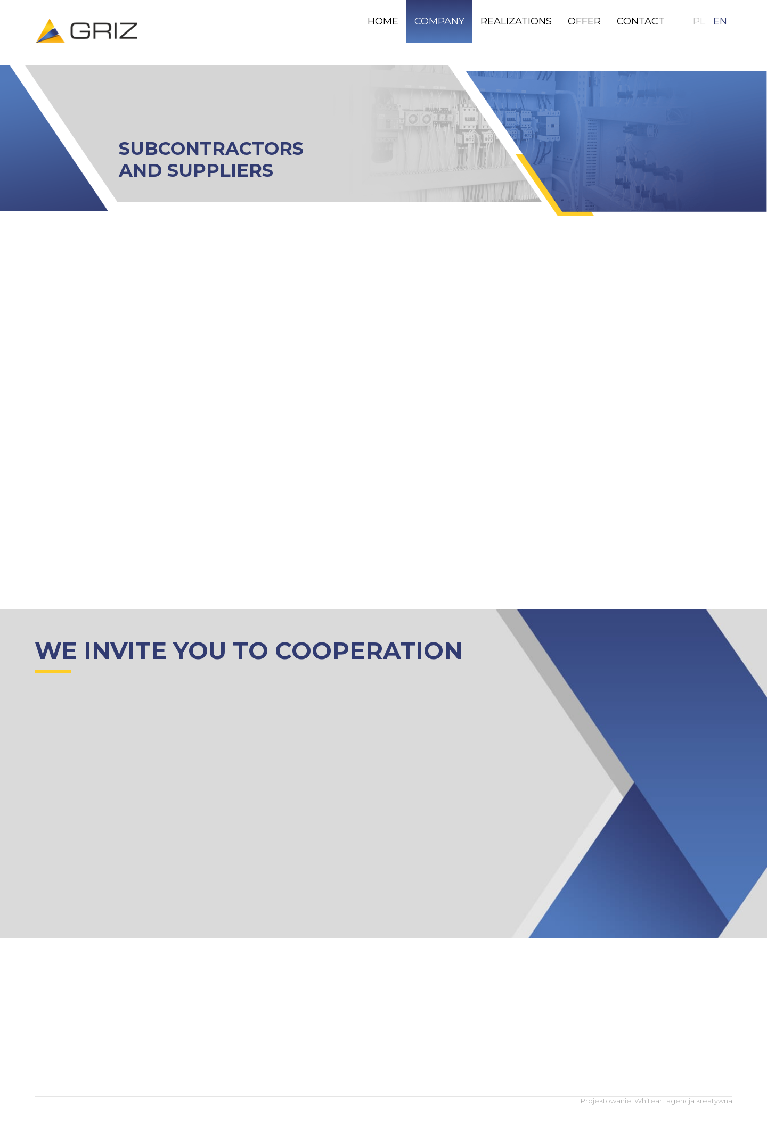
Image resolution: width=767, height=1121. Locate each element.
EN (720, 21)
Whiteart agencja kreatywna (683, 1101)
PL (699, 21)
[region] (383, 140)
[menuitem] (383, 21)
